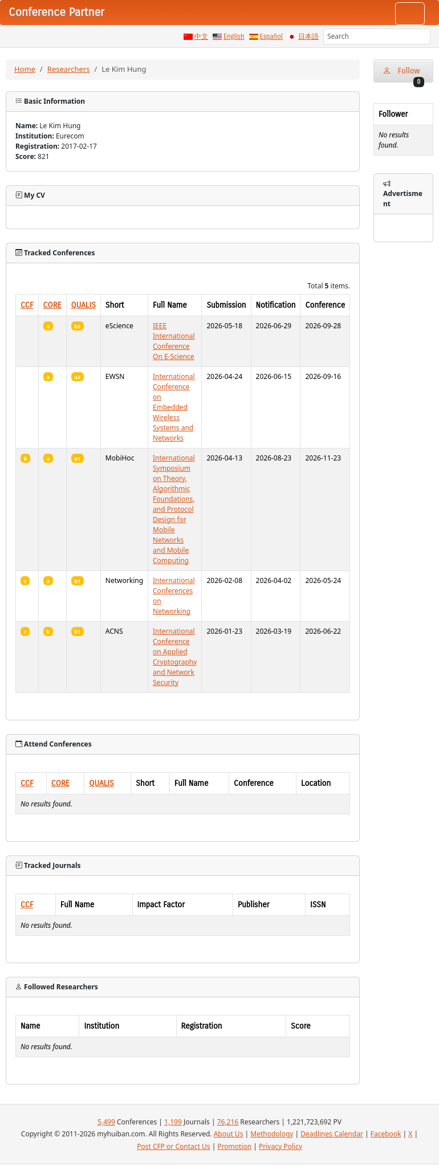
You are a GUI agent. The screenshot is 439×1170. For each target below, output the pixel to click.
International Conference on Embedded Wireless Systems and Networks (174, 407)
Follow (403, 74)
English (234, 36)
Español (271, 36)
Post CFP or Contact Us (173, 1146)
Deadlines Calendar (331, 1134)
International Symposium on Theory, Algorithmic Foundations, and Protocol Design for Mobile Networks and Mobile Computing (174, 509)
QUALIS (83, 305)
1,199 (173, 1122)
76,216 (228, 1122)
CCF (27, 305)
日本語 (308, 36)
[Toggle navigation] (410, 13)
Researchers (68, 69)
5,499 (106, 1122)
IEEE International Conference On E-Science (174, 341)
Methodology (271, 1134)
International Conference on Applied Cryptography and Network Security (175, 656)
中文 (201, 36)
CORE (52, 305)
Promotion (234, 1146)
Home (24, 69)
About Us (228, 1134)
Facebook (386, 1134)
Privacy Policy (280, 1146)
